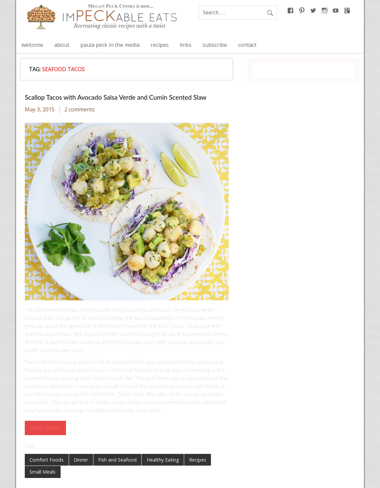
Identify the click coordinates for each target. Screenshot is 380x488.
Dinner (81, 460)
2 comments (79, 109)
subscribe (215, 44)
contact (247, 44)
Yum (29, 446)
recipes (160, 44)
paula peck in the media (110, 44)
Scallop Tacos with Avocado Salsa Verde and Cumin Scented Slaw (116, 97)
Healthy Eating (163, 460)
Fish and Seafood (117, 460)
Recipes (197, 460)
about (61, 44)
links (186, 44)
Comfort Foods (46, 460)
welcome (32, 44)
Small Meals (42, 472)
